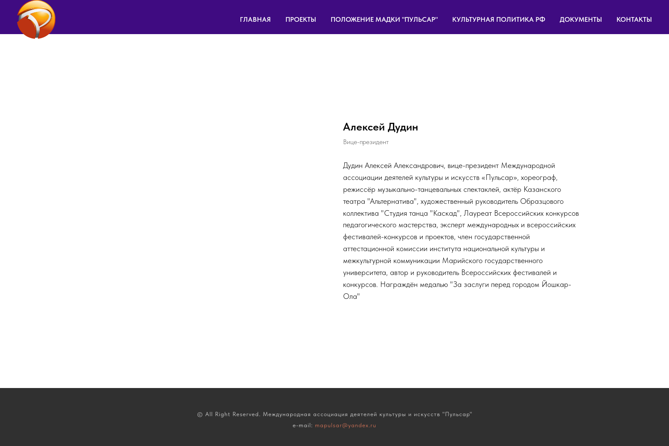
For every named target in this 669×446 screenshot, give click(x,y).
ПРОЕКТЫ (300, 19)
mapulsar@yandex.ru (345, 425)
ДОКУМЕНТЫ (581, 19)
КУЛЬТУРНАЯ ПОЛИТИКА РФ (498, 19)
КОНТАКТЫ (634, 19)
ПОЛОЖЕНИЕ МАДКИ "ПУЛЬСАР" (384, 19)
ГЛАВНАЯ (255, 19)
